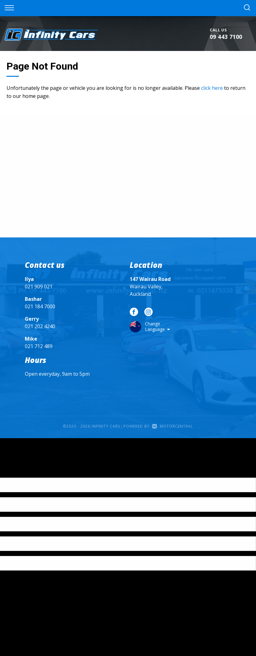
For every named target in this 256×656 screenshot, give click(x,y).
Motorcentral (172, 426)
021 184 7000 (40, 306)
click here (212, 88)
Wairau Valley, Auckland (150, 286)
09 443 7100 (226, 36)
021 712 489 (38, 346)
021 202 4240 (40, 326)
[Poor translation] (15, 472)
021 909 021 (38, 286)
